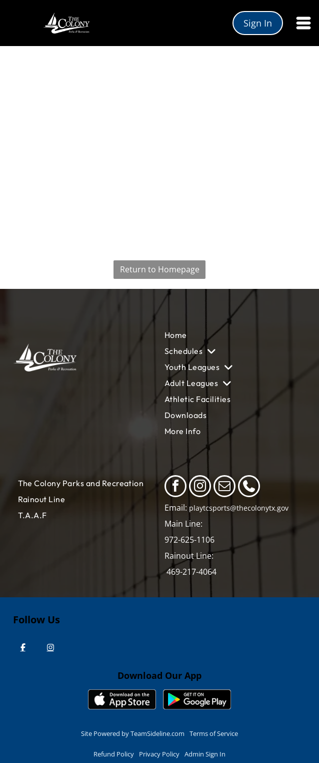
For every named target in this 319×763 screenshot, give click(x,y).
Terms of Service (214, 733)
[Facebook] (23, 647)
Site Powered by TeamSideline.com (132, 733)
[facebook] (175, 487)
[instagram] (200, 487)
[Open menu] (303, 23)
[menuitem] (226, 335)
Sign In (258, 23)
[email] (225, 487)
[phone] (249, 487)
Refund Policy (114, 753)
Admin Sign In (205, 753)
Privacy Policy (159, 753)
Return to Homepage (160, 269)
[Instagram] (50, 647)
